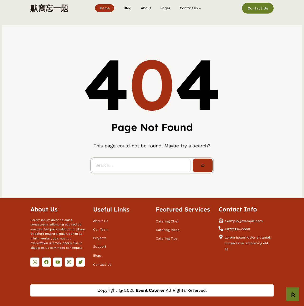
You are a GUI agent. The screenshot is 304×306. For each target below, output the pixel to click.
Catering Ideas (167, 228)
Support (99, 245)
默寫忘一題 (49, 8)
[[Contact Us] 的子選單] (200, 8)
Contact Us (257, 8)
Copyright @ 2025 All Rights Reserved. (152, 290)
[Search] (201, 163)
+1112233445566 (237, 228)
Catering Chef (167, 220)
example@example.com (244, 220)
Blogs (97, 254)
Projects (99, 237)
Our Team (101, 228)
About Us (100, 219)
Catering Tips (166, 237)
